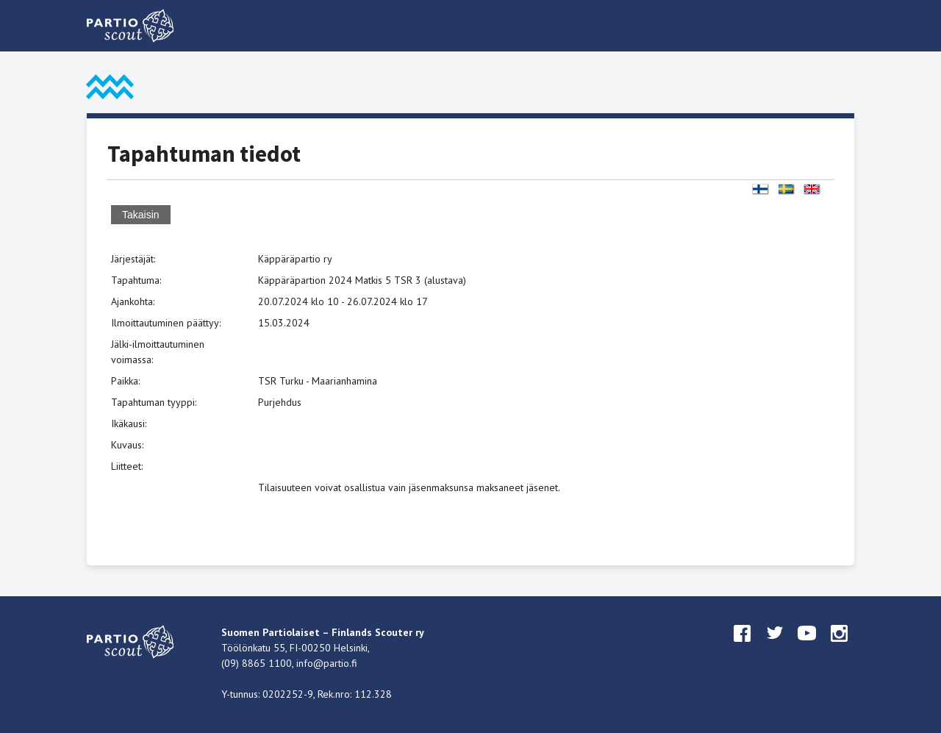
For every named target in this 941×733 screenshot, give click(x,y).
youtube (807, 647)
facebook (742, 647)
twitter (775, 647)
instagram (839, 647)
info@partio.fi (326, 663)
